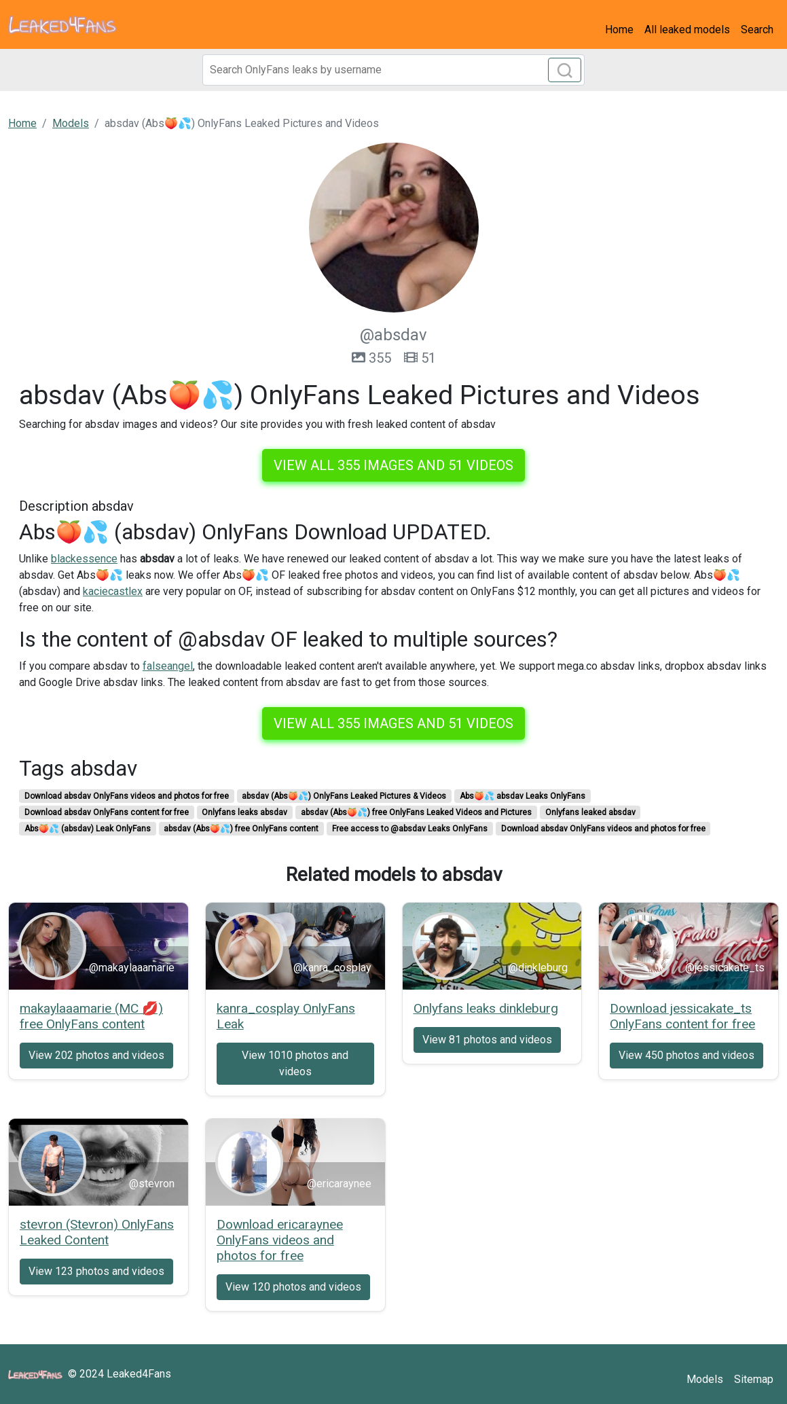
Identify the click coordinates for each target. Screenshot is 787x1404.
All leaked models (687, 29)
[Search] (393, 70)
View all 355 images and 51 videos (393, 465)
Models (705, 1379)
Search (757, 29)
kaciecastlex (113, 591)
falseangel (168, 666)
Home (619, 29)
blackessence (84, 558)
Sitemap (753, 1379)
